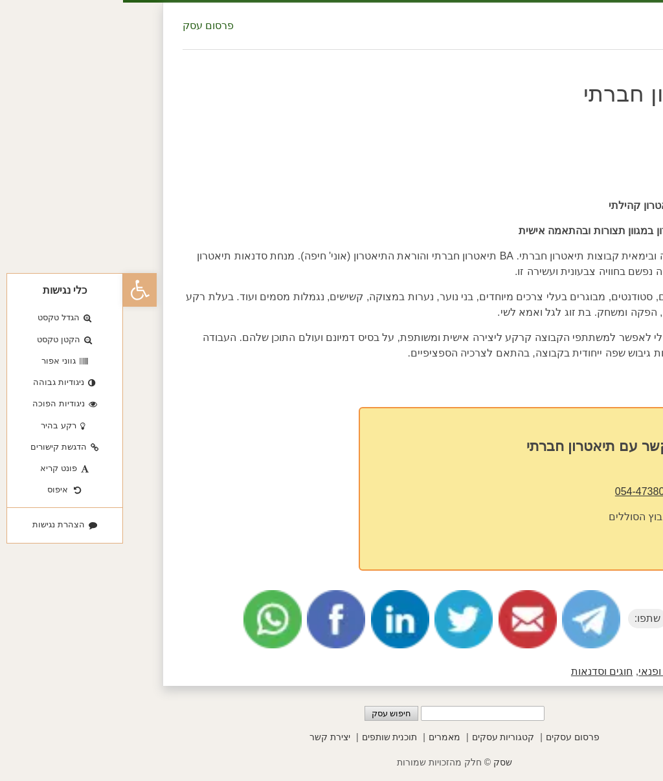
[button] (17, 290)
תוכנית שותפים (267, 737)
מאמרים (321, 737)
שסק (379, 762)
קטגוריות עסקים (380, 737)
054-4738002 (522, 491)
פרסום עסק (85, 25)
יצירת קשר (206, 737)
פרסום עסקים (450, 737)
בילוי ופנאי (537, 671)
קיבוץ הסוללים (517, 516)
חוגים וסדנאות (479, 671)
